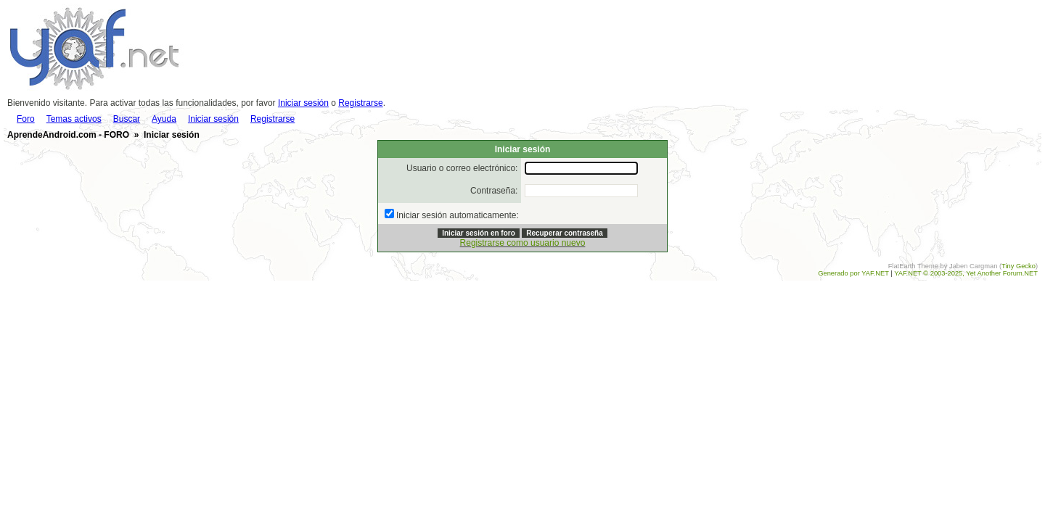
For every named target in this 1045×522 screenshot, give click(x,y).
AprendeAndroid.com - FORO (68, 135)
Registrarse (360, 103)
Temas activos (74, 119)
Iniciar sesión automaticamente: (457, 215)
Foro (26, 119)
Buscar (126, 119)
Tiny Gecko (1018, 266)
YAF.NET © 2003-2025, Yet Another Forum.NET (966, 273)
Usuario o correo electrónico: (461, 168)
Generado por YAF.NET (853, 273)
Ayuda (164, 119)
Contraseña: (493, 191)
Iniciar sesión (303, 103)
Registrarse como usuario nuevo (523, 243)
